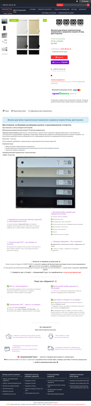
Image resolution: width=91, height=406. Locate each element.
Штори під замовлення (11, 386)
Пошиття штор (8, 388)
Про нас (74, 9)
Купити (60, 57)
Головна (33, 9)
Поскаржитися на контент (60, 404)
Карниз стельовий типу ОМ (79, 380)
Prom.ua (55, 402)
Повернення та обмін (66, 13)
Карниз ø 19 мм (30, 383)
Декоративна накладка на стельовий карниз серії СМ (79, 387)
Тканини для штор (9, 394)
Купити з (61, 62)
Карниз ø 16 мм (30, 380)
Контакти (82, 9)
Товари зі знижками (61, 9)
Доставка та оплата (49, 13)
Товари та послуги (45, 9)
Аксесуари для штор (32, 393)
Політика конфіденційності (77, 404)
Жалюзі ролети (8, 391)
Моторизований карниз (56, 394)
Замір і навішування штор (12, 383)
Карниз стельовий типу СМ (79, 383)
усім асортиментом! (72, 272)
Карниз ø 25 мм (30, 386)
